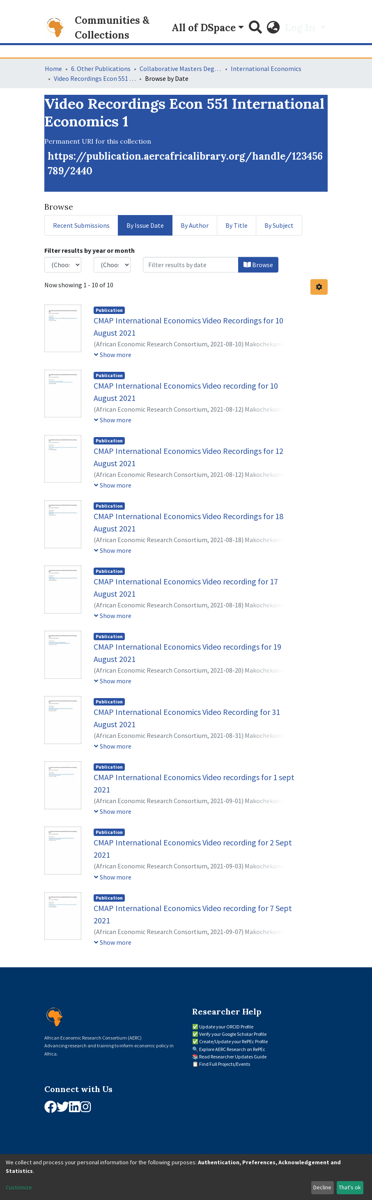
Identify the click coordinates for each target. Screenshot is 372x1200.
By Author (195, 225)
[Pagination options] (319, 287)
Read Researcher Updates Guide (232, 1056)
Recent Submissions (81, 225)
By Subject (279, 225)
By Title (236, 225)
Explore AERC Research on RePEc (232, 1049)
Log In (301, 27)
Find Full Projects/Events (224, 1064)
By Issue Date (145, 225)
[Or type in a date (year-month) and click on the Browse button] (191, 265)
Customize (19, 1187)
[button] (273, 28)
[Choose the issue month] (112, 265)
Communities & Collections (112, 27)
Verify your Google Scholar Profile (232, 1034)
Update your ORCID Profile (226, 1027)
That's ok (350, 1187)
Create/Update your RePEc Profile (233, 1041)
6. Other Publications (101, 68)
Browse (258, 265)
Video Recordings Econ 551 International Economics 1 (95, 78)
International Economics (266, 68)
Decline (322, 1187)
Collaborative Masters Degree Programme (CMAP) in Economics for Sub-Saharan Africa (181, 68)
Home (53, 68)
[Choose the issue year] (62, 265)
